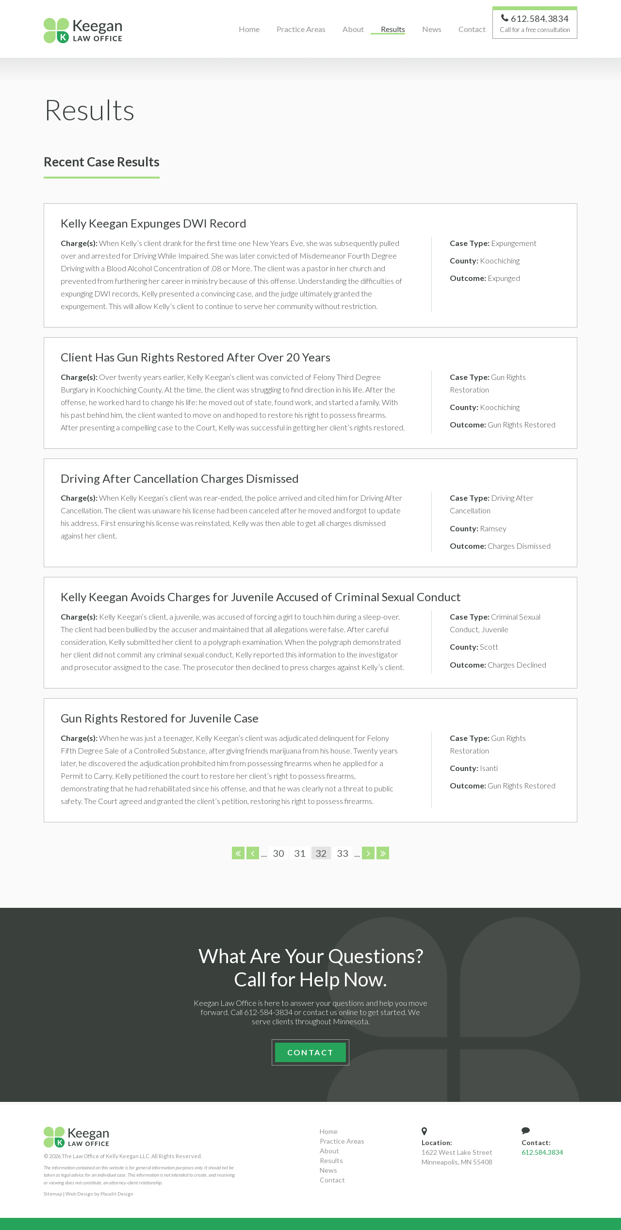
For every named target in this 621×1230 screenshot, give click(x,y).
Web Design (79, 1194)
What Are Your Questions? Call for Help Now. (310, 970)
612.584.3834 (542, 1152)
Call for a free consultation (535, 32)
